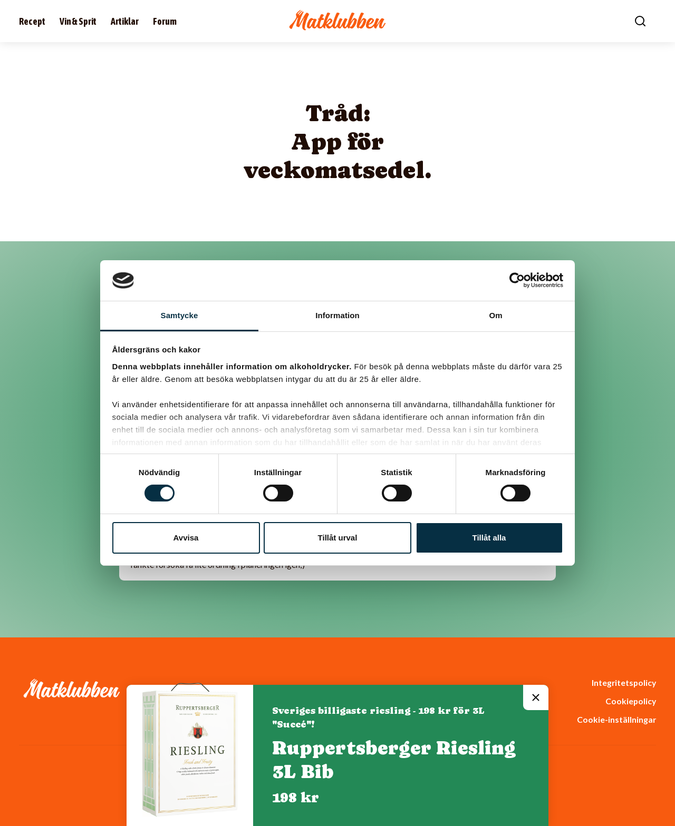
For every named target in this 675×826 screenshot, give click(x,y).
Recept (32, 21)
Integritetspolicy (624, 682)
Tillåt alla (489, 537)
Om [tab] (495, 315)
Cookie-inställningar (616, 719)
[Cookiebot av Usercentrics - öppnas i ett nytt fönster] (517, 280)
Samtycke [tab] (179, 315)
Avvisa (186, 537)
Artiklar (125, 21)
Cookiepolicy (630, 701)
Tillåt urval (338, 537)
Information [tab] (337, 315)
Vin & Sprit (78, 21)
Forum (165, 21)
